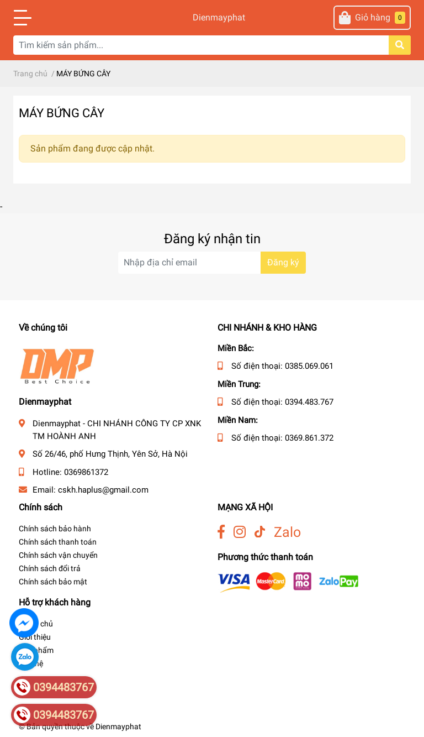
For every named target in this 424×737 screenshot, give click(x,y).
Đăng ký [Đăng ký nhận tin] (283, 262)
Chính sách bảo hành (55, 528)
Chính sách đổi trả (50, 568)
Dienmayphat (212, 17)
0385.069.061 (309, 366)
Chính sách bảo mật (53, 581)
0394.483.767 (309, 402)
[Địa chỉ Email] (212, 263)
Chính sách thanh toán (58, 541)
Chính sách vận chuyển (58, 555)
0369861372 (86, 472)
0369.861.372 (309, 438)
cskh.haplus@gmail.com (103, 490)
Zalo (287, 532)
